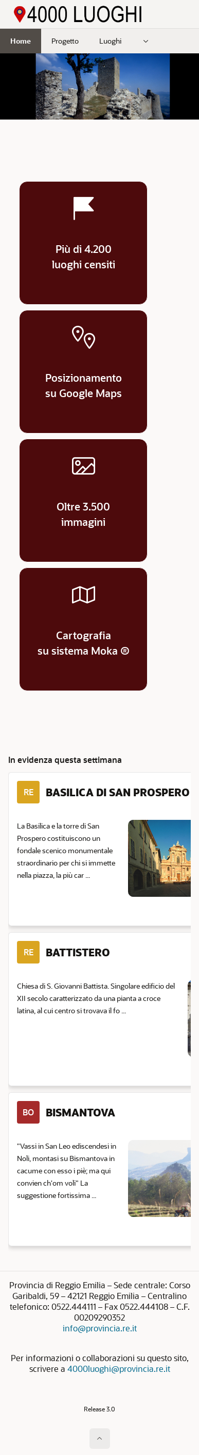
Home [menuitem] (20, 41)
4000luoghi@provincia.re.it (118, 1368)
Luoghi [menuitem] (110, 41)
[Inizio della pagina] (99, 1438)
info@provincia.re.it (100, 1328)
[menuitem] (146, 41)
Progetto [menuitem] (65, 41)
